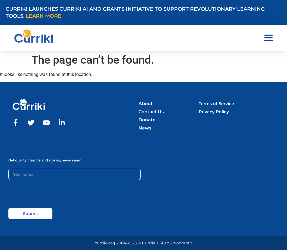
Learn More (43, 16)
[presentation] (51, 194)
